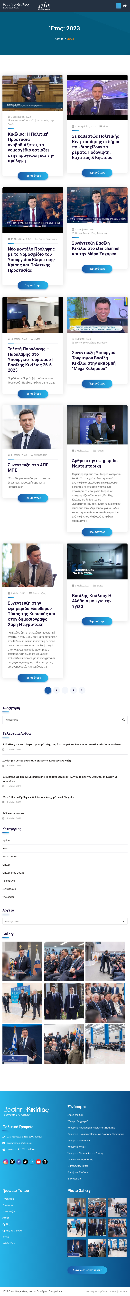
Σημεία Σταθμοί (75, 1114)
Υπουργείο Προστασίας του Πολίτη (85, 1153)
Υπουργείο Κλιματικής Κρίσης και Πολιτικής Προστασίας (95, 1134)
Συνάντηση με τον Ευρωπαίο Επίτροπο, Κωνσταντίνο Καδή (36, 760)
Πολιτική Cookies (118, 1291)
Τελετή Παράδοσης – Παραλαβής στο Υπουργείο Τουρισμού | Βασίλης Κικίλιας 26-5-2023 (30, 359)
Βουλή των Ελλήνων (29, 120)
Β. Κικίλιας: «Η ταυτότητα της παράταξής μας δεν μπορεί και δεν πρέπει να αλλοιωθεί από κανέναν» (61, 744)
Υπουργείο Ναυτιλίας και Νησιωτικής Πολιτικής (91, 1127)
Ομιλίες (6, 864)
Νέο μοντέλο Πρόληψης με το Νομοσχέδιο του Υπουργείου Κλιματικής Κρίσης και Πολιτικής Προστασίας (31, 260)
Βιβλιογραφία (74, 1178)
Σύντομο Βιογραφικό (77, 1121)
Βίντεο (14, 120)
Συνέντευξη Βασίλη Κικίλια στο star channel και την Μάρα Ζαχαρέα (95, 248)
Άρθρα (100, 450)
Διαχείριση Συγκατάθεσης (87, 1270)
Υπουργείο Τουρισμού (78, 1140)
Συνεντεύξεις (89, 233)
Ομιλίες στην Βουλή (13, 872)
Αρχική (59, 39)
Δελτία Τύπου (9, 856)
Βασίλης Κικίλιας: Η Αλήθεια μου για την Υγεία (91, 601)
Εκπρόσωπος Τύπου (78, 1165)
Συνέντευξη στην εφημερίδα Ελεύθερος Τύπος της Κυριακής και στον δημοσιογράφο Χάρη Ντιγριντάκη (31, 614)
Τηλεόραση (51, 239)
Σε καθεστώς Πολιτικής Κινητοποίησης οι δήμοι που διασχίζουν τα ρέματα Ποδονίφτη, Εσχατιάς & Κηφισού (96, 147)
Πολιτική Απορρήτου (96, 1291)
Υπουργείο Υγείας (76, 1146)
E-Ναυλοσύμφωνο (13, 813)
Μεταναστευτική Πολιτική (80, 1159)
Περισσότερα (33, 175)
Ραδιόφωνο (8, 880)
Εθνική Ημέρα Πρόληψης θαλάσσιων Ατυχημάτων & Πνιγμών (38, 797)
